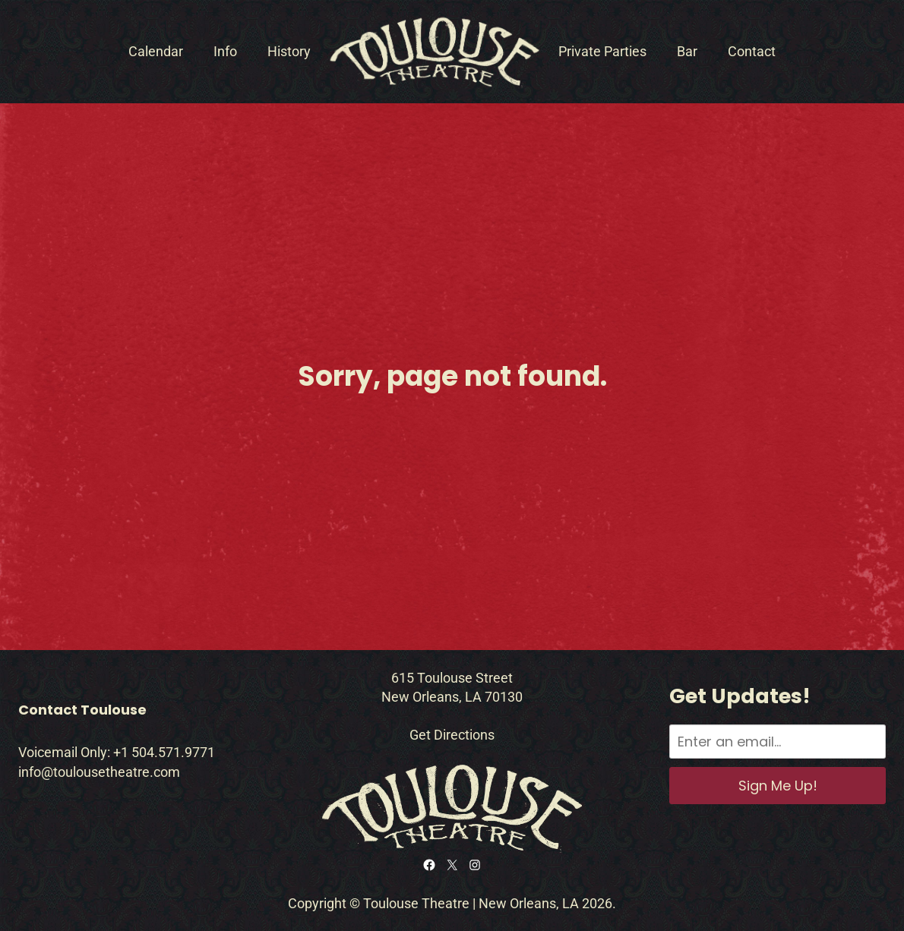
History (289, 51)
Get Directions (452, 735)
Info (225, 51)
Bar (687, 51)
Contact (752, 51)
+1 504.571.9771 (164, 752)
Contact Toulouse (82, 709)
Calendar (155, 51)
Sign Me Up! (777, 785)
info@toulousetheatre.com (99, 772)
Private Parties (602, 51)
